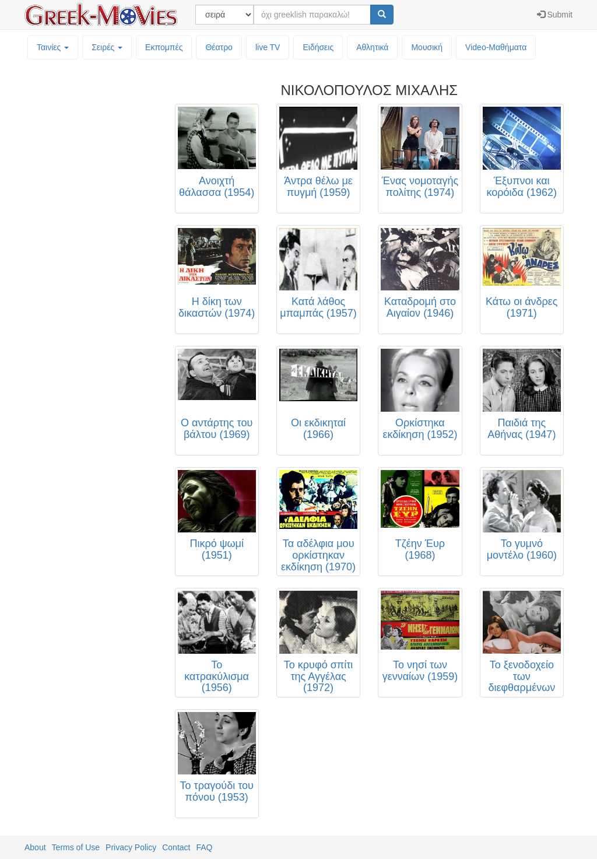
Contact (176, 847)
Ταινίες (53, 47)
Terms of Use (76, 847)
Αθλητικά (372, 47)
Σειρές (107, 47)
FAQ (204, 847)
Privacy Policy (131, 847)
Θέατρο (219, 47)
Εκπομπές (163, 47)
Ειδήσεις (318, 47)
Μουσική (427, 47)
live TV (267, 47)
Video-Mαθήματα (495, 47)
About (35, 847)
